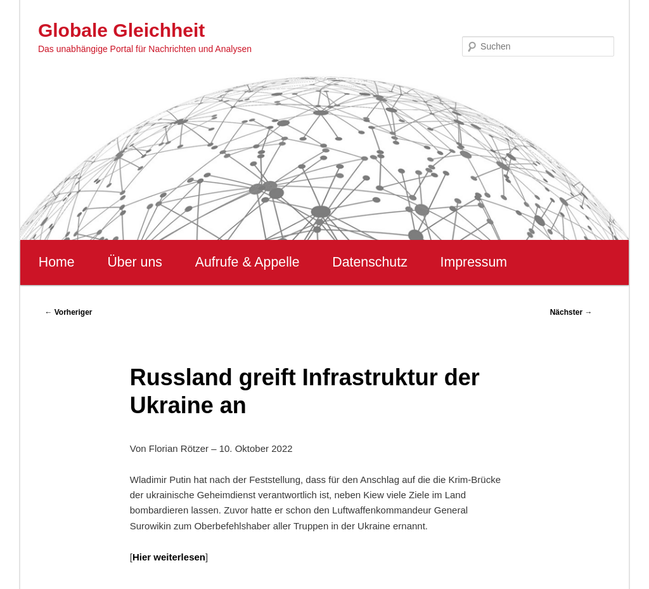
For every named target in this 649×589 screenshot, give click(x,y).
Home (57, 262)
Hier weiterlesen (168, 557)
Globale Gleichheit (121, 30)
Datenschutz (370, 262)
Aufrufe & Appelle (247, 262)
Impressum (473, 262)
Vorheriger (68, 312)
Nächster (571, 312)
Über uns (134, 262)
